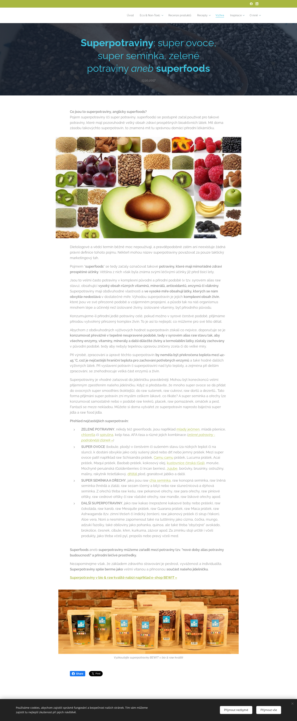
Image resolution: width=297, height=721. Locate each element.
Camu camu (163, 458)
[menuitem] (124, 15)
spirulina (106, 435)
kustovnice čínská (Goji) (186, 463)
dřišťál (132, 474)
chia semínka (160, 480)
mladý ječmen (188, 429)
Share (77, 673)
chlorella (88, 435)
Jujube (172, 468)
